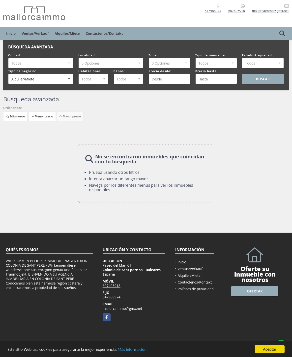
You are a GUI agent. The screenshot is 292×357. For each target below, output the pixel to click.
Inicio (11, 33)
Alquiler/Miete (67, 33)
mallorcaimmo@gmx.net (122, 308)
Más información (132, 350)
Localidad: (87, 55)
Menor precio (42, 116)
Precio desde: (159, 71)
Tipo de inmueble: (210, 55)
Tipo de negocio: (22, 71)
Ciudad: (14, 55)
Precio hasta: (206, 71)
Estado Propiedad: (257, 55)
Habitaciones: (90, 71)
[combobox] (40, 63)
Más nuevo (15, 116)
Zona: (153, 55)
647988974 (212, 10)
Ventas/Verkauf (35, 33)
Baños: (119, 71)
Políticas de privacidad (196, 288)
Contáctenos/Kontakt (104, 33)
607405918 (236, 10)
